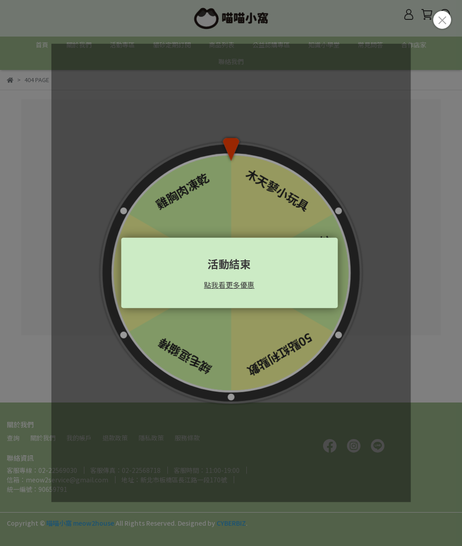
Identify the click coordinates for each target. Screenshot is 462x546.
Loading (231, 273)
